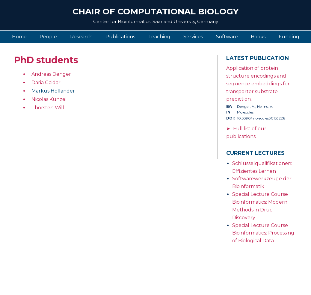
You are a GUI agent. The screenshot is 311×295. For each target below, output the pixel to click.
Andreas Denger (51, 74)
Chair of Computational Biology (156, 11)
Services (193, 37)
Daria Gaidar (46, 82)
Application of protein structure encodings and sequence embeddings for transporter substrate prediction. (258, 83)
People (48, 37)
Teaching (159, 37)
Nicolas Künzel (49, 99)
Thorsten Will (47, 108)
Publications (120, 37)
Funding (289, 37)
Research (81, 37)
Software (227, 37)
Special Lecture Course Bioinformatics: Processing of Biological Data (263, 233)
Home (19, 37)
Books (258, 37)
